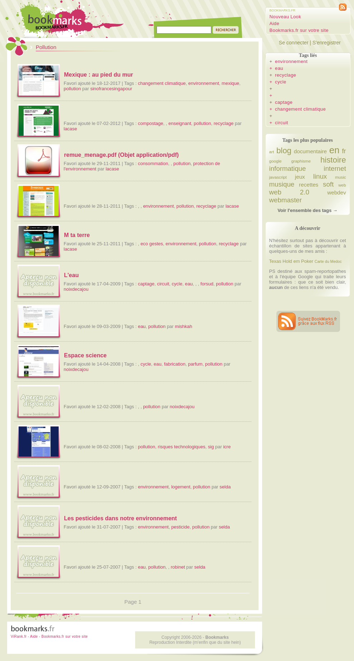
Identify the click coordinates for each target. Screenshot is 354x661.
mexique (230, 83)
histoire (333, 159)
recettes (308, 185)
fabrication (175, 364)
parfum (195, 364)
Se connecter (294, 42)
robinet (178, 567)
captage (146, 283)
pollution (72, 88)
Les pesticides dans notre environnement (120, 518)
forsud (207, 283)
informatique (287, 168)
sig (211, 446)
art (271, 151)
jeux (300, 177)
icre (227, 446)
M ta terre (77, 235)
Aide (275, 23)
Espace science (85, 355)
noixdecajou (76, 289)
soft (328, 184)
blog (283, 150)
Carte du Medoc (328, 261)
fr (344, 151)
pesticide (180, 527)
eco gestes (152, 243)
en (334, 150)
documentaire (310, 151)
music (340, 177)
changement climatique (162, 83)
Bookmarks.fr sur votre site (299, 30)
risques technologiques (181, 446)
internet (335, 168)
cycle (177, 283)
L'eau (71, 275)
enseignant (179, 123)
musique (282, 184)
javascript (278, 177)
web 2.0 (289, 192)
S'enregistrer (327, 42)
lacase (70, 128)
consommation (153, 163)
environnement (203, 83)
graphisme (301, 161)
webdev (336, 192)
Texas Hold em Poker (291, 261)
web (342, 185)
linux (320, 176)
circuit (163, 283)
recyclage (223, 123)
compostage (150, 123)
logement (180, 486)
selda (225, 486)
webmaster (285, 200)
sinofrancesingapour (111, 88)
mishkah (183, 326)
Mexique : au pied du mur (98, 75)
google (275, 161)
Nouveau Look (285, 16)
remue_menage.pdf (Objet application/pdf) (121, 155)
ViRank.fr (19, 636)
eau (189, 283)
